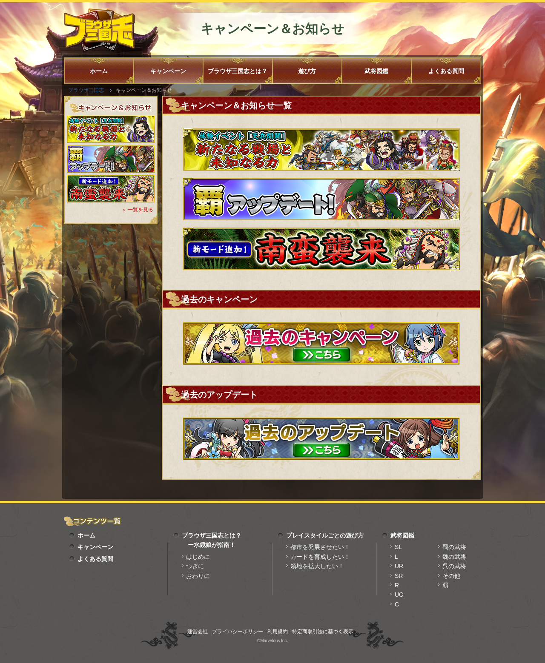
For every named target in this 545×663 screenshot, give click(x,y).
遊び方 (307, 71)
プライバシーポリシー (237, 632)
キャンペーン (168, 71)
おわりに (198, 575)
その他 (451, 575)
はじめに (198, 556)
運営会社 (197, 632)
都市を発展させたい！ (320, 546)
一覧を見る (140, 210)
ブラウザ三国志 (86, 90)
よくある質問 (446, 71)
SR (399, 575)
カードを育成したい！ (320, 556)
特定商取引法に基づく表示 (322, 632)
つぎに (195, 566)
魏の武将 (454, 556)
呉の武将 (454, 566)
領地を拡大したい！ (317, 566)
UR (399, 566)
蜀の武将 (454, 546)
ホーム (99, 71)
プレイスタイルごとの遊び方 (325, 535)
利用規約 (277, 632)
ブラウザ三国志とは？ (237, 71)
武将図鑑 (376, 71)
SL (398, 546)
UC (399, 594)
